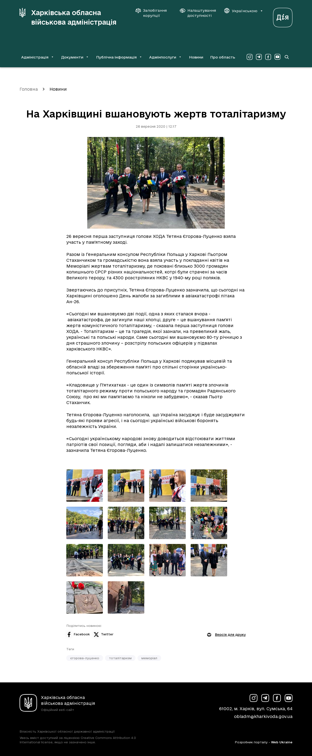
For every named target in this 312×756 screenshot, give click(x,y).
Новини (196, 57)
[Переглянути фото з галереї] (84, 485)
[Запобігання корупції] (153, 13)
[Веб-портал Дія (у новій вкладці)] (282, 16)
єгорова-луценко (84, 658)
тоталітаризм (120, 658)
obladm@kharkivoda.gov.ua (263, 716)
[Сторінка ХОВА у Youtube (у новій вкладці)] (277, 57)
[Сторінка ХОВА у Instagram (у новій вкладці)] (250, 57)
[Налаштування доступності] (198, 13)
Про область (222, 57)
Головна (29, 89)
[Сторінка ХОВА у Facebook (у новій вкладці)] (268, 57)
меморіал (149, 658)
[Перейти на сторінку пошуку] (287, 57)
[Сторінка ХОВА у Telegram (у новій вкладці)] (259, 57)
